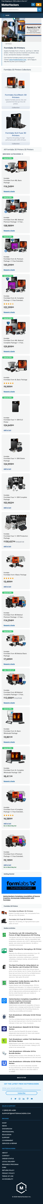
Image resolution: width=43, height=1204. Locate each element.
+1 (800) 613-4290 (9, 1110)
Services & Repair (9, 1143)
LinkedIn (23, 1099)
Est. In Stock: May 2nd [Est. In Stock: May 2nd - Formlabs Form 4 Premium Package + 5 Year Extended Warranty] (10, 867)
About (5, 1153)
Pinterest (27, 1099)
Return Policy (8, 1170)
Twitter (15, 1099)
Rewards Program (10, 1164)
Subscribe (21, 1093)
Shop (4, 1123)
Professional (8, 1132)
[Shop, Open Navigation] (6, 15)
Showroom (7, 1129)
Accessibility (7, 1179)
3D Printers (8, 44)
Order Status (8, 1159)
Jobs (4, 1167)
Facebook (11, 1099)
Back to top (21, 1077)
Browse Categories (13, 154)
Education (6, 1135)
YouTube (32, 1099)
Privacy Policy (8, 1173)
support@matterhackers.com (16, 1113)
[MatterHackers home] (21, 1188)
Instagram (19, 1099)
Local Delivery (8, 1161)
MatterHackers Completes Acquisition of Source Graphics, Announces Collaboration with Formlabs (21, 898)
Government (7, 1140)
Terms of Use (7, 1176)
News (4, 1126)
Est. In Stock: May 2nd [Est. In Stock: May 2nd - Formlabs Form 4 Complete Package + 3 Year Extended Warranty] (10, 826)
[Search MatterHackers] (39, 10)
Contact (5, 1156)
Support (5, 1137)
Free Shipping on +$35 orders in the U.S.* (14, 1)
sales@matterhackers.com (18, 59)
